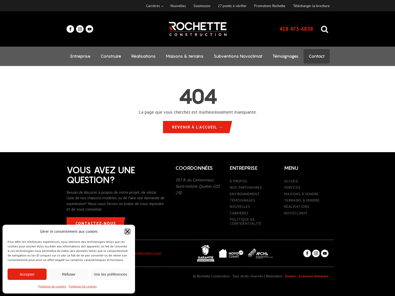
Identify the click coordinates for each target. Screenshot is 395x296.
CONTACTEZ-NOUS (96, 223)
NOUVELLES (240, 207)
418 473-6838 (296, 28)
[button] (127, 231)
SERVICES (292, 187)
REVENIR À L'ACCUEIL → (197, 126)
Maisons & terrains (185, 56)
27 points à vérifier (232, 6)
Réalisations (143, 56)
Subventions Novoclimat (238, 56)
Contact (317, 56)
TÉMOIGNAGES (242, 200)
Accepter (27, 274)
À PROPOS (238, 181)
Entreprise (80, 56)
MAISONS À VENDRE (301, 194)
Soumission (201, 6)
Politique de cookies (52, 286)
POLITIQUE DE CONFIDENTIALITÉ (245, 221)
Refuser (69, 274)
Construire (111, 56)
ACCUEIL (291, 181)
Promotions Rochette (269, 6)
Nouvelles (178, 6)
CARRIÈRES (239, 213)
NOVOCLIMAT (296, 213)
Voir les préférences (110, 274)
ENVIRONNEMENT (245, 194)
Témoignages (286, 56)
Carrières (153, 6)
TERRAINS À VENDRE (302, 200)
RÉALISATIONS (297, 207)
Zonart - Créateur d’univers (306, 276)
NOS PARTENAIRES (246, 187)
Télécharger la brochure (311, 6)
